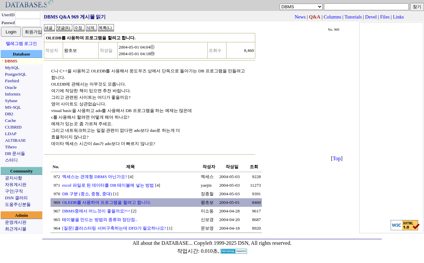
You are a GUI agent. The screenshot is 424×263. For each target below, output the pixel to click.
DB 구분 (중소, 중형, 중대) (87, 193)
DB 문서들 (15, 153)
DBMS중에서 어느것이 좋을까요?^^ (96, 210)
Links (398, 16)
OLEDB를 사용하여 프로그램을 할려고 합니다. (106, 202)
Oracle (11, 87)
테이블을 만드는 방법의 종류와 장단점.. (99, 219)
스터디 (11, 160)
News (300, 16)
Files (385, 16)
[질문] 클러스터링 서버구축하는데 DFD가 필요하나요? (114, 228)
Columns (332, 16)
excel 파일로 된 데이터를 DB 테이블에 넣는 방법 (108, 185)
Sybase (11, 100)
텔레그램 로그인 (21, 43)
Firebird (12, 80)
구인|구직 (14, 191)
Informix (12, 94)
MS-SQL (13, 107)
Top (337, 158)
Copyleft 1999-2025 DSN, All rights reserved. (243, 243)
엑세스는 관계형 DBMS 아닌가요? (94, 176)
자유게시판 (15, 184)
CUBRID (13, 127)
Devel (371, 16)
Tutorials (353, 16)
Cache (10, 120)
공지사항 (13, 177)
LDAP (11, 133)
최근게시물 (15, 228)
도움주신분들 (18, 204)
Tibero (11, 146)
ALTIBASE (15, 140)
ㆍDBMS (9, 60)
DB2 (9, 113)
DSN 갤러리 (16, 197)
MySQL (12, 67)
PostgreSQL (15, 74)
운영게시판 (15, 222)
